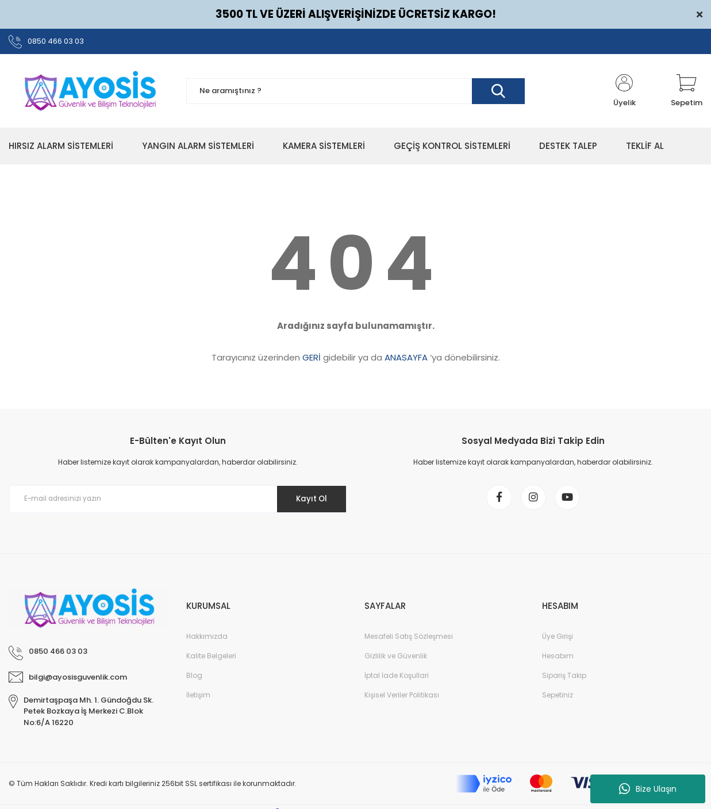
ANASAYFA (406, 360)
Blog (194, 680)
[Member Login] (624, 93)
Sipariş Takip (564, 680)
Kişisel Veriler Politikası (401, 700)
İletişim (198, 700)
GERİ (311, 360)
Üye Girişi (557, 641)
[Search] (355, 93)
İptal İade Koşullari (396, 680)
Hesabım (558, 661)
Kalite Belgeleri (211, 661)
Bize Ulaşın (648, 789)
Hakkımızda (207, 641)
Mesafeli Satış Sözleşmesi (408, 641)
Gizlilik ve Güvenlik (395, 661)
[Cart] (686, 93)
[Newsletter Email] (178, 501)
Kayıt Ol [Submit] (308, 501)
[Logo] (89, 93)
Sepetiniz (557, 700)
